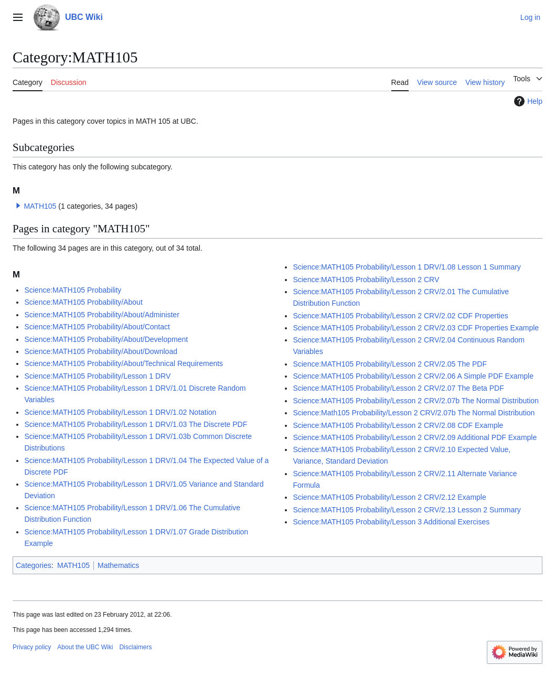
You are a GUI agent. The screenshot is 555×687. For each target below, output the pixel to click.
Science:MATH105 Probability (72, 290)
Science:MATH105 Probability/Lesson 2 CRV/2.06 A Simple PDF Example (413, 376)
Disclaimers (135, 647)
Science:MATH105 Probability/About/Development (106, 339)
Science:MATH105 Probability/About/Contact (97, 327)
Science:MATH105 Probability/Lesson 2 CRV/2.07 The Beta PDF (398, 388)
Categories (33, 565)
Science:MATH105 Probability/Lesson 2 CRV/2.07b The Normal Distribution (415, 400)
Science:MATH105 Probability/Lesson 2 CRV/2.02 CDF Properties (400, 316)
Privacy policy (32, 647)
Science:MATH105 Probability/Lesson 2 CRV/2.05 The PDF (390, 364)
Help (526, 101)
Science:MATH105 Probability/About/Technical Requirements (123, 363)
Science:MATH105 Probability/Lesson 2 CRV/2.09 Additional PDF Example (415, 437)
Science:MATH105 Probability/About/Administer (101, 314)
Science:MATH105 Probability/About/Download (100, 351)
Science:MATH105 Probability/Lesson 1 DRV (97, 376)
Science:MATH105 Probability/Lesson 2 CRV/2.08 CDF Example (398, 425)
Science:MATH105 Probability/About (83, 302)
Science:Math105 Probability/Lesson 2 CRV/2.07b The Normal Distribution (414, 413)
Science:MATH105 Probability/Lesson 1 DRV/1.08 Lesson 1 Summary (406, 267)
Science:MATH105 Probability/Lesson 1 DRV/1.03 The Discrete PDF (135, 424)
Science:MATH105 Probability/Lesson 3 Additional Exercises (391, 522)
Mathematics (118, 565)
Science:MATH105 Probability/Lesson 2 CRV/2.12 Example (389, 497)
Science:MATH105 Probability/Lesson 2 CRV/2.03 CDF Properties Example (416, 328)
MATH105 (40, 206)
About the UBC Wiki (85, 647)
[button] (18, 205)
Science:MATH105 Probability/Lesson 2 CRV (366, 279)
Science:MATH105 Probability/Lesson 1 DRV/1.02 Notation (120, 412)
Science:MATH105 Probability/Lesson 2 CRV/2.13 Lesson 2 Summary (406, 510)
